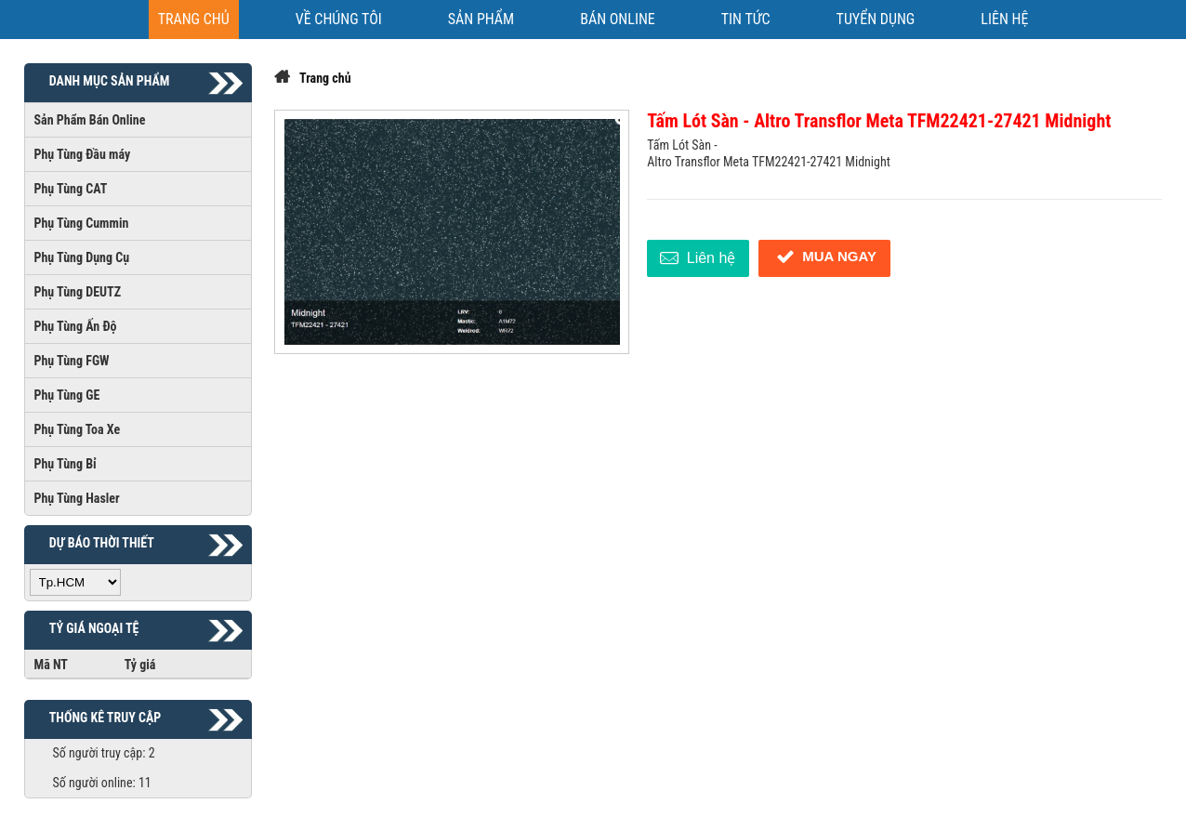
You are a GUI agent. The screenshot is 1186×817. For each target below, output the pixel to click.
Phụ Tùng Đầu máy (82, 154)
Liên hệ (695, 259)
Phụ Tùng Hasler (77, 498)
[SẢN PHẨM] (481, 19)
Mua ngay (824, 257)
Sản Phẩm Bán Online (90, 119)
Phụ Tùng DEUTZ (78, 291)
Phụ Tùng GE (67, 395)
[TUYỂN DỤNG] (876, 19)
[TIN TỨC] (746, 19)
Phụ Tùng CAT (71, 188)
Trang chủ (325, 78)
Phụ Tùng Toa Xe (77, 429)
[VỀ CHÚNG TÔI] (338, 19)
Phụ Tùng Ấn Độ (75, 326)
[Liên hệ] (1004, 19)
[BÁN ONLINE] (618, 19)
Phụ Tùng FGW (72, 360)
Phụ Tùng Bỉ (65, 463)
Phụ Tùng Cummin (81, 223)
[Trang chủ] (194, 19)
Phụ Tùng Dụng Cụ (82, 257)
